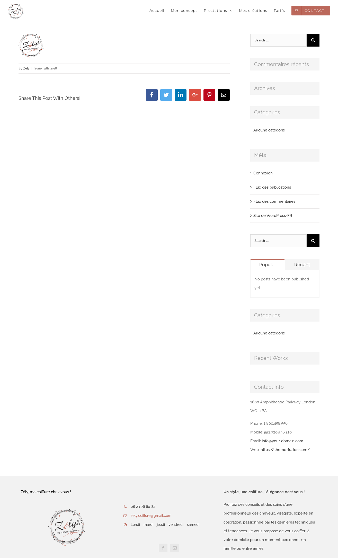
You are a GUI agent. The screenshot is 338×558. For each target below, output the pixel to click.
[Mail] (174, 548)
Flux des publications (272, 187)
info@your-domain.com (282, 441)
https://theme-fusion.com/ (285, 449)
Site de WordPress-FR (272, 215)
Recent (302, 264)
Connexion (263, 173)
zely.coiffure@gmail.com (151, 515)
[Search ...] (278, 40)
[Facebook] (163, 548)
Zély (26, 68)
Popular (267, 264)
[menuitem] (160, 10)
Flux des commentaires (274, 201)
